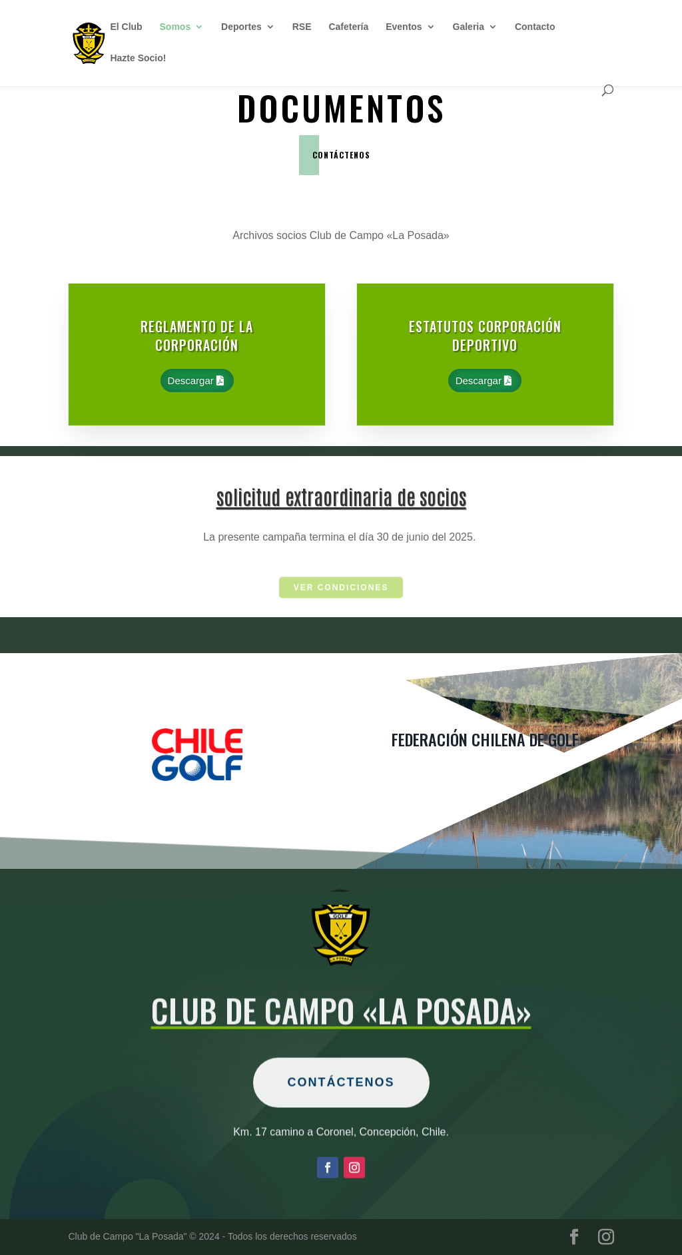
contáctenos (341, 154)
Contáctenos (341, 1116)
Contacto (535, 27)
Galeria (468, 27)
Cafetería (348, 27)
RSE (302, 27)
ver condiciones (341, 588)
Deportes (241, 27)
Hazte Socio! (138, 58)
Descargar (191, 380)
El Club (126, 27)
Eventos (404, 27)
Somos (175, 27)
